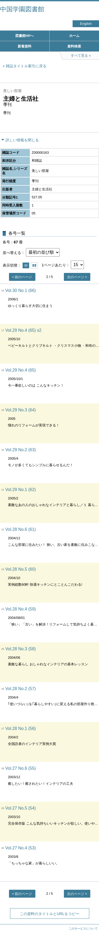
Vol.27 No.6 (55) (20, 768)
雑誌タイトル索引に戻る (26, 66)
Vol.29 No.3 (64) (20, 410)
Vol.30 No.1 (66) (20, 290)
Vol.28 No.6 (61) (20, 529)
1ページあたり (54, 265)
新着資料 (24, 46)
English (86, 24)
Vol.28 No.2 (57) (20, 688)
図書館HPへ (24, 36)
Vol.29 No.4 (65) (20, 370)
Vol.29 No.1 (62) (20, 489)
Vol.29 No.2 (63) (20, 450)
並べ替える (12, 252)
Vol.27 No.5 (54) (20, 808)
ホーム (74, 36)
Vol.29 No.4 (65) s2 (23, 330)
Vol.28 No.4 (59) (20, 609)
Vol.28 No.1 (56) (20, 728)
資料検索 (74, 46)
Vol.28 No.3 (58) (20, 649)
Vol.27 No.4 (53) (20, 848)
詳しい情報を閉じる (22, 140)
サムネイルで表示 (34, 265)
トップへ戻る (89, 928)
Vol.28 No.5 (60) (20, 569)
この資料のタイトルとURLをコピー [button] (49, 914)
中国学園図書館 (22, 9)
